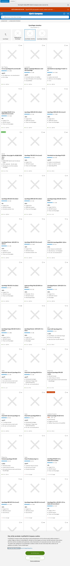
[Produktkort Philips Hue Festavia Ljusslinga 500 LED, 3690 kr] (58, 358)
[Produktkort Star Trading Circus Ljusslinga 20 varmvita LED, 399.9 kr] (12, 54)
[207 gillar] (66, 132)
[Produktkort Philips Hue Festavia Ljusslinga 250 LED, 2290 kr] (12, 445)
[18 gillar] (66, 262)
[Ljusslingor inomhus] (42, 34)
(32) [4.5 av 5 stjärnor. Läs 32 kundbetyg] (33, 114)
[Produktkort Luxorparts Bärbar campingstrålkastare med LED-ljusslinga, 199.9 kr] (35, 54)
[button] (39, 27)
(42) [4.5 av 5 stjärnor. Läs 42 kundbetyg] (56, 202)
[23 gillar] (20, 176)
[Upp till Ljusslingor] (5, 34)
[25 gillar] (20, 262)
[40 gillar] (66, 392)
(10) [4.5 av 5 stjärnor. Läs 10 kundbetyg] (33, 374)
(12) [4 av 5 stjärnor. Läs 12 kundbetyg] (33, 289)
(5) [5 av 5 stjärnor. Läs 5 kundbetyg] (33, 461)
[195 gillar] (20, 89)
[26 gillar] (43, 306)
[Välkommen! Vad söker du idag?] (36, 17)
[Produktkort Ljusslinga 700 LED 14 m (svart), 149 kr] (35, 141)
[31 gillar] (43, 262)
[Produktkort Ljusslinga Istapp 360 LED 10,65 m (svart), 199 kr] (12, 315)
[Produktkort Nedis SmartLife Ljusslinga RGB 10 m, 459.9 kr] (35, 358)
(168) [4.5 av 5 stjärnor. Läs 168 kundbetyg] (10, 504)
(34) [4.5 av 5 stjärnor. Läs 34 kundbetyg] (10, 246)
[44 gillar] (20, 219)
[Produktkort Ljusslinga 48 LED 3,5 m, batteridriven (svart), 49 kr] (12, 98)
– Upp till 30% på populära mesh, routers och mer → (33, 9)
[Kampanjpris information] (54, 417)
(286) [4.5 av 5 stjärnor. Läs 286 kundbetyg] (10, 332)
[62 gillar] (43, 45)
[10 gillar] (66, 306)
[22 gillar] (43, 349)
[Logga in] (64, 13)
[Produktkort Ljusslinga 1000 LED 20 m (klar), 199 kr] (35, 98)
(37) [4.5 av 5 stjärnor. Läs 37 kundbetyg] (56, 289)
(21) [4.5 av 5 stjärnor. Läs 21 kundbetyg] (56, 462)
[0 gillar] (21, 132)
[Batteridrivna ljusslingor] (17, 34)
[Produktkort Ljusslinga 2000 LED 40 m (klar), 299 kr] (35, 185)
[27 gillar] (20, 436)
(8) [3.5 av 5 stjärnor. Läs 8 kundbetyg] (33, 417)
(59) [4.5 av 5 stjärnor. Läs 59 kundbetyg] (10, 287)
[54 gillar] (43, 176)
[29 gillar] (66, 176)
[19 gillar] (66, 436)
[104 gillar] (20, 45)
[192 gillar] (66, 45)
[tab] (4, 1)
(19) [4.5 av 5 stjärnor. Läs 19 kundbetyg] (10, 374)
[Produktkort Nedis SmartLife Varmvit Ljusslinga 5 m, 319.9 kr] (12, 401)
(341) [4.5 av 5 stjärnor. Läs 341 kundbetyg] (33, 157)
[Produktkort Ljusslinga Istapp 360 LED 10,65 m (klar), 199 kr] (58, 185)
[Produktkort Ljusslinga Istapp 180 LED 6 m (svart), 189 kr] (35, 488)
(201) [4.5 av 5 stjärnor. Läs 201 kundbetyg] (10, 70)
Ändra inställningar (35, 561)
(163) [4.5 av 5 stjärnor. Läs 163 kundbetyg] (10, 115)
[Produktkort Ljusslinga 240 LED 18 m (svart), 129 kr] (35, 228)
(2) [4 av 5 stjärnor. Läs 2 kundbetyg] (55, 244)
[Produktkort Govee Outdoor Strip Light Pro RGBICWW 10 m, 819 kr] (12, 141)
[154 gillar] (43, 479)
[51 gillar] (43, 436)
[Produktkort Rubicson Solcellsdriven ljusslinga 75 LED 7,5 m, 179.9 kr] (58, 54)
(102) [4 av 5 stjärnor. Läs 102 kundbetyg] (56, 72)
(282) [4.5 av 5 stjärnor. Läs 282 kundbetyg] (56, 114)
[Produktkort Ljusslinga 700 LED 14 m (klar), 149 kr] (12, 271)
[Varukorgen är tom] (68, 13)
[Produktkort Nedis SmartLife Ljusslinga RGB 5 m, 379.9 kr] (35, 401)
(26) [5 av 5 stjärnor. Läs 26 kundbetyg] (10, 201)
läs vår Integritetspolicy (26, 548)
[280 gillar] (20, 306)
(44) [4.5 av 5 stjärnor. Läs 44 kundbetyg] (33, 201)
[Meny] (2, 14)
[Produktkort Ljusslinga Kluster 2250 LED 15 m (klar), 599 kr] (35, 315)
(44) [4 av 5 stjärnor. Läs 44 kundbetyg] (56, 157)
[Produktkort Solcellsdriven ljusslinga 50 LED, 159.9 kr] (58, 141)
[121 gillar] (66, 89)
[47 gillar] (20, 522)
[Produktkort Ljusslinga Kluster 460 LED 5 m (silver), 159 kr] (12, 228)
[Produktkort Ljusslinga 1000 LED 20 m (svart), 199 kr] (58, 98)
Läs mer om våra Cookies (14, 548)
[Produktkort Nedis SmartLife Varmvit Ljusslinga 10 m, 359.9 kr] (12, 358)
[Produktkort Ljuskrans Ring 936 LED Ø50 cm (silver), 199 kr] (35, 271)
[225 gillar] (20, 479)
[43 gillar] (20, 349)
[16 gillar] (66, 219)
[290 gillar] (43, 522)
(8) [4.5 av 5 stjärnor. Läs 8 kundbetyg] (10, 417)
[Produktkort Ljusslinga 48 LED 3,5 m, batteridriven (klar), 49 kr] (58, 445)
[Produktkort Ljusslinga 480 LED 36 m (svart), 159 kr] (12, 488)
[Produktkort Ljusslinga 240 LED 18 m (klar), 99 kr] (12, 185)
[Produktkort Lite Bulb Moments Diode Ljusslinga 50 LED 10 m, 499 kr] (58, 401)
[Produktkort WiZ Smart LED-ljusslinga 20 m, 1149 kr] (58, 315)
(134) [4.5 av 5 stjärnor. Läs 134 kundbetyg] (33, 504)
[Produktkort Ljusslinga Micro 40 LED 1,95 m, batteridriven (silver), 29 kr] (58, 488)
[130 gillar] (43, 132)
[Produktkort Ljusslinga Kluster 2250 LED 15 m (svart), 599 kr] (58, 271)
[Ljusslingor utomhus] (30, 34)
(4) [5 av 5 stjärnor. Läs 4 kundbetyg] (55, 331)
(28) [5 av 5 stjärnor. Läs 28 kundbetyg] (33, 332)
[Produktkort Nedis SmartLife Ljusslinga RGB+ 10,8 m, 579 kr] (58, 228)
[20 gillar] (43, 89)
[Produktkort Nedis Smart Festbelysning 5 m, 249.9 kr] (35, 445)
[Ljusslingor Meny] (8, 21)
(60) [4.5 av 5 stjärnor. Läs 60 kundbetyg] (33, 72)
